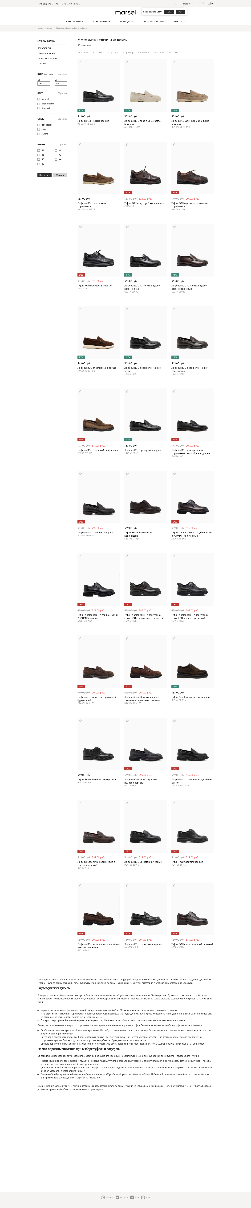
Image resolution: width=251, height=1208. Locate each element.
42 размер (128, 52)
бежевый (46, 108)
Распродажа (126, 21)
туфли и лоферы (46, 53)
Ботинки (42, 63)
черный (45, 99)
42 (60, 154)
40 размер (98, 52)
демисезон (47, 124)
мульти (45, 133)
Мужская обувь (46, 41)
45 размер (174, 52)
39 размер (82, 52)
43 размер (143, 52)
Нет (180, 11)
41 (43, 154)
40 (60, 150)
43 (43, 159)
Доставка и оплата (153, 21)
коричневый (48, 103)
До (56, 79)
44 (60, 159)
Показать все (44, 48)
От (38, 79)
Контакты (179, 21)
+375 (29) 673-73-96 (47, 3)
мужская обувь (165, 995)
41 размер (113, 52)
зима (44, 129)
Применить (44, 175)
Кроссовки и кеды (47, 58)
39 (43, 150)
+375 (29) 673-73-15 (71, 3)
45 (43, 163)
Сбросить (62, 73)
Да (169, 11)
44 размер (159, 52)
